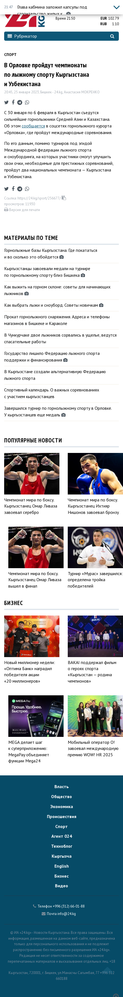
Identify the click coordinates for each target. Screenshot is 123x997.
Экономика (61, 806)
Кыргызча (62, 856)
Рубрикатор (22, 36)
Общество (61, 796)
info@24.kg (66, 913)
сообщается (33, 126)
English (61, 866)
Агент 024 (61, 836)
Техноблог (61, 846)
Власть (61, 786)
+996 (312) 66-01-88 (69, 906)
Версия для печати (22, 209)
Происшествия (61, 816)
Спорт (10, 54)
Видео (61, 885)
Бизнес (61, 876)
